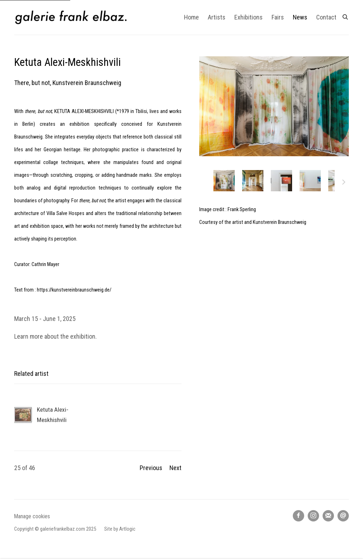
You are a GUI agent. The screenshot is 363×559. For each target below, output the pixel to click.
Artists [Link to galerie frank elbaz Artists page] (216, 17)
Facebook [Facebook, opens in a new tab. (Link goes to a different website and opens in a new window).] (298, 515)
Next (344, 183)
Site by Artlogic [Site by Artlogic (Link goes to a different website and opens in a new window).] (119, 529)
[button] (224, 180)
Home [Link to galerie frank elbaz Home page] (191, 17)
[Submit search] (345, 16)
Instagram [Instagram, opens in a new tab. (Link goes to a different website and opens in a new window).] (313, 515)
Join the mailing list (328, 515)
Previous (151, 468)
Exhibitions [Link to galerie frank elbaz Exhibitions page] (248, 17)
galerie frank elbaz (71, 17)
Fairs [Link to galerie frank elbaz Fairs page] (278, 17)
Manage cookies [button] (32, 516)
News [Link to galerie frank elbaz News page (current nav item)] (300, 17)
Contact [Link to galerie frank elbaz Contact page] (326, 17)
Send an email (343, 515)
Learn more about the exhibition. (55, 336)
